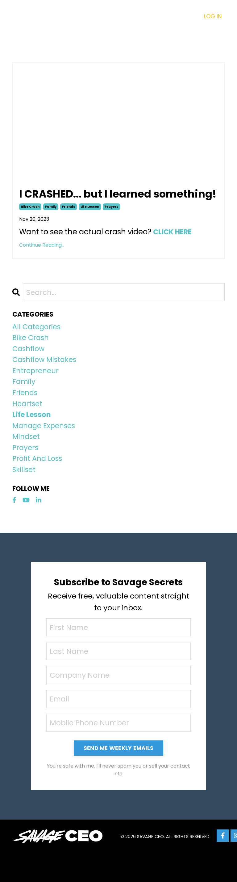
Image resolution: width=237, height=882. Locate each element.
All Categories (37, 342)
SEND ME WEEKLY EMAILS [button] (118, 776)
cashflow (29, 365)
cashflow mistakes (46, 377)
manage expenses (45, 448)
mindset (26, 460)
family (50, 221)
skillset (24, 496)
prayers (111, 221)
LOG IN (213, 16)
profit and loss (38, 484)
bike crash (30, 221)
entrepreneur (36, 389)
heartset (28, 425)
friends (68, 221)
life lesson (90, 221)
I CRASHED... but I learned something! (89, 201)
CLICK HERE (173, 246)
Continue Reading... (41, 259)
